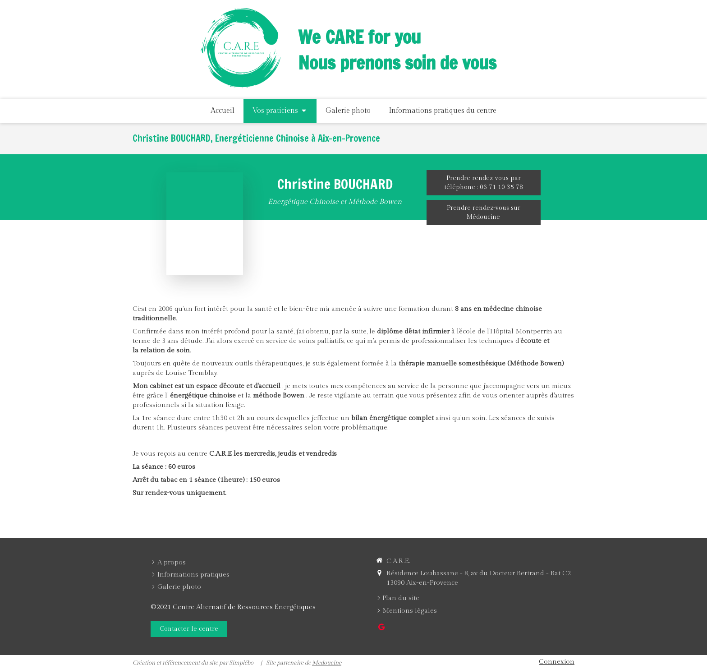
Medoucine (326, 662)
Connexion (556, 661)
